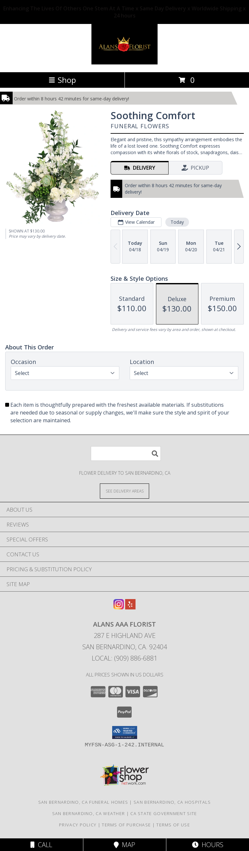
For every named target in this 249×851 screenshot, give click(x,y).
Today (177, 222)
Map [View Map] (124, 844)
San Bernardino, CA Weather (88, 813)
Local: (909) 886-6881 (124, 658)
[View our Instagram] (118, 607)
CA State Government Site (163, 813)
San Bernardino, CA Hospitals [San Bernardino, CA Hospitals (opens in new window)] (172, 802)
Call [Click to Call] (41, 844)
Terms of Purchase (126, 825)
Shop (62, 79)
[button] (124, 732)
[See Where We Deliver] (124, 491)
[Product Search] (126, 453)
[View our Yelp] (130, 607)
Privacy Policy (77, 825)
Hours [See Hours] (207, 844)
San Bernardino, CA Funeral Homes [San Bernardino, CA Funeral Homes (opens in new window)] (83, 802)
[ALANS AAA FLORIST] (124, 63)
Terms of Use (173, 825)
